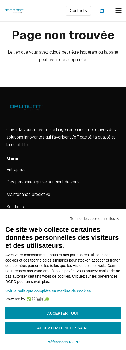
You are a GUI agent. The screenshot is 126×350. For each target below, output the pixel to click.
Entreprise (16, 169)
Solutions (15, 207)
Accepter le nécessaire (63, 328)
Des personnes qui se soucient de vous (42, 182)
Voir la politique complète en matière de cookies (48, 291)
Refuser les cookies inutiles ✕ (94, 219)
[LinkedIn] (101, 10)
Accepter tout (63, 313)
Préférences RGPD (63, 342)
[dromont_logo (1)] (14, 10)
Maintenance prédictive (28, 194)
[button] (118, 11)
